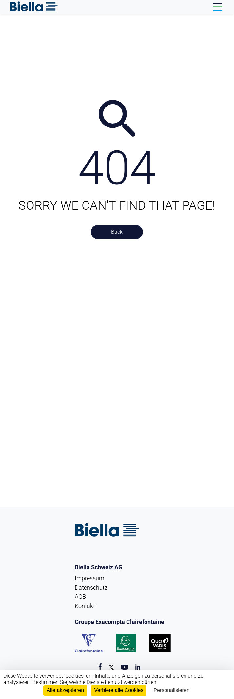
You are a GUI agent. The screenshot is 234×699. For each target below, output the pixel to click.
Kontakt (85, 605)
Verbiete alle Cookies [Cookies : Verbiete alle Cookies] (118, 690)
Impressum (89, 578)
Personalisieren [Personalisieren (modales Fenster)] (171, 690)
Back (117, 232)
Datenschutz (91, 587)
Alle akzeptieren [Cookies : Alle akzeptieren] (65, 690)
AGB (80, 596)
